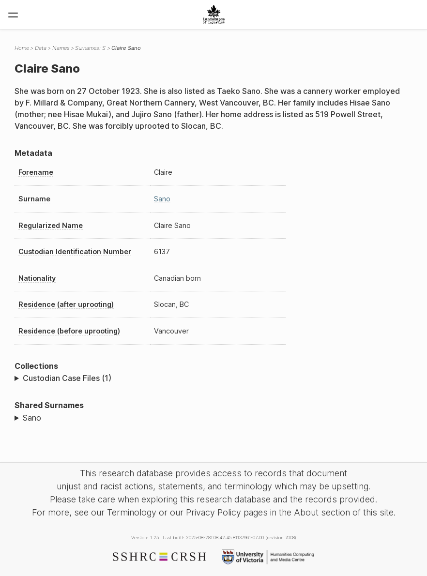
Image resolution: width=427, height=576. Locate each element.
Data (40, 48)
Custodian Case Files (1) (67, 378)
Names (61, 48)
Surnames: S (90, 48)
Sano (162, 199)
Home (22, 48)
